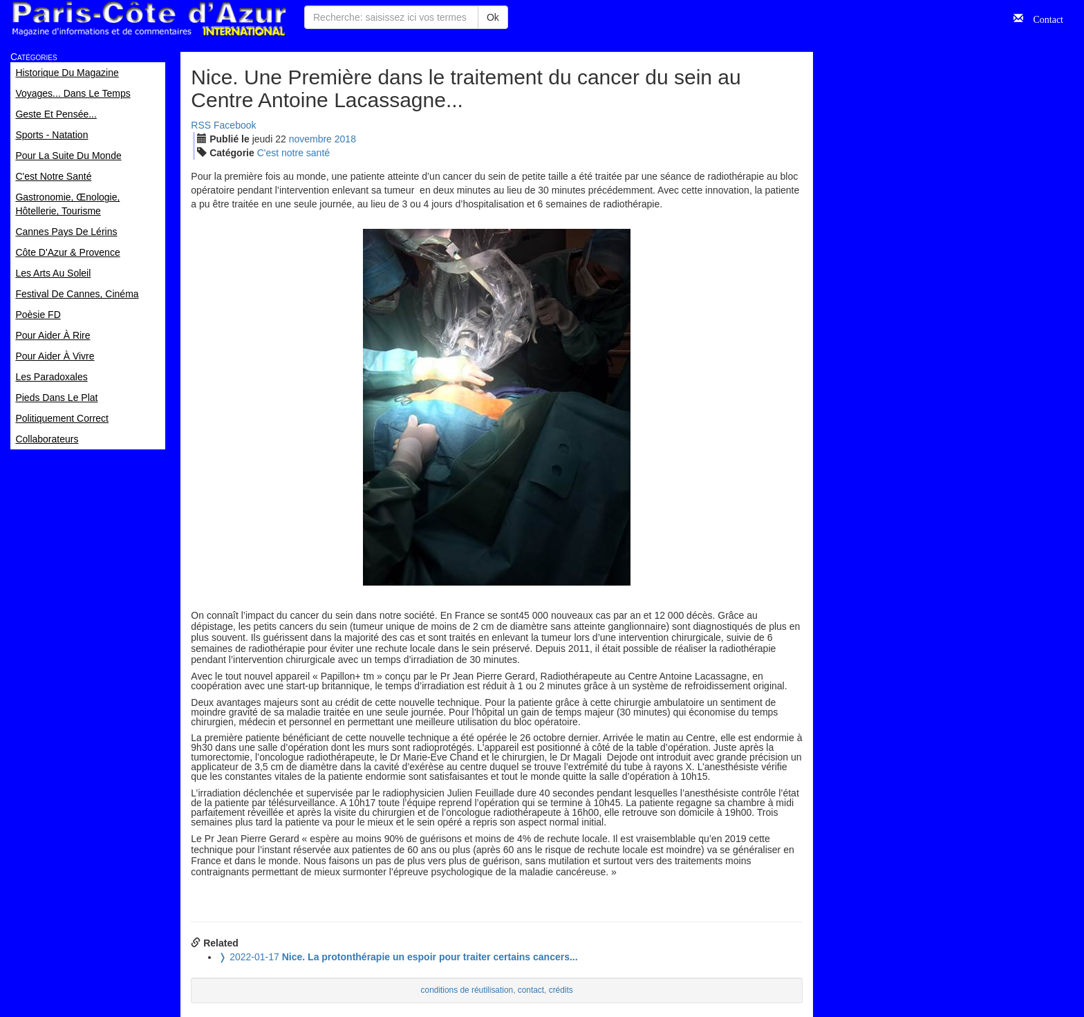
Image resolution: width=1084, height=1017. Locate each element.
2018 (345, 138)
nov (310, 138)
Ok (493, 17)
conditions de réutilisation (467, 990)
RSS (201, 125)
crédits (561, 990)
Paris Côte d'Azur (148, 19)
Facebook (235, 125)
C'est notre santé (293, 152)
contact (531, 990)
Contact (1043, 18)
